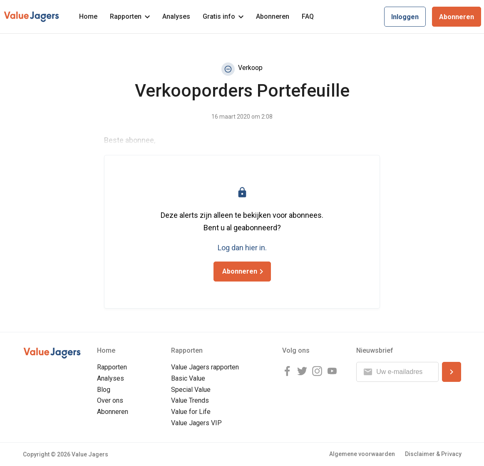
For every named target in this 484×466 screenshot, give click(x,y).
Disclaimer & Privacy (433, 454)
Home (88, 16)
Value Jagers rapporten (205, 367)
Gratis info (223, 16)
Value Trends (190, 400)
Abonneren (272, 16)
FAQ (308, 16)
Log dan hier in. (242, 247)
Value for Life (191, 412)
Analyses (176, 16)
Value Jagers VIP (196, 423)
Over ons (110, 400)
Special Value (191, 390)
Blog (103, 390)
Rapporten (130, 16)
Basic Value (188, 378)
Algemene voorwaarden (362, 454)
